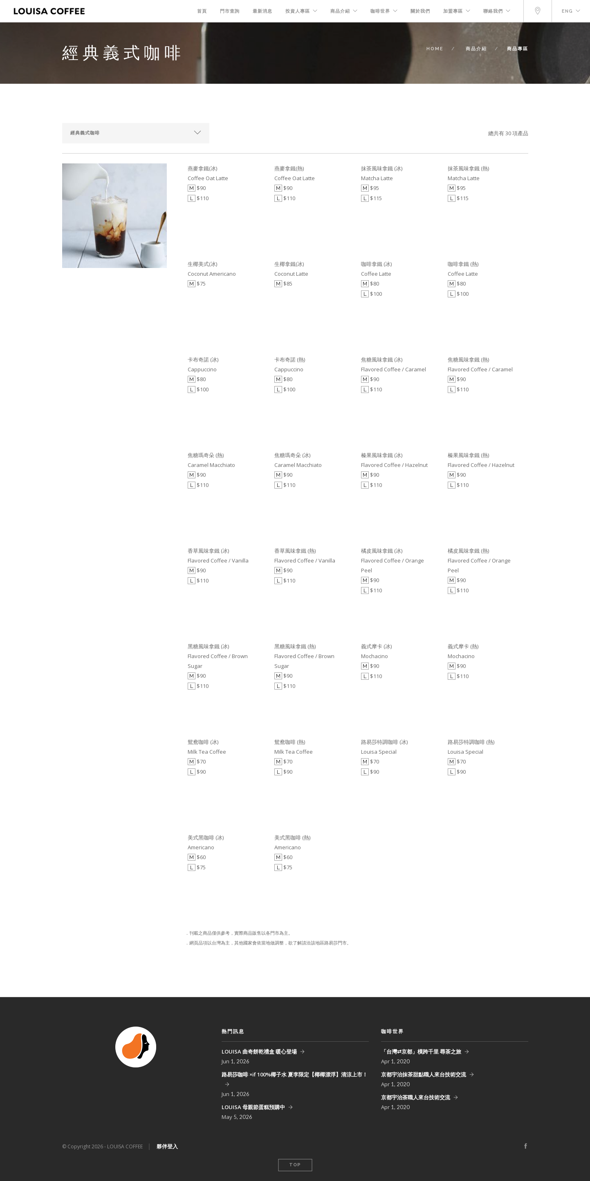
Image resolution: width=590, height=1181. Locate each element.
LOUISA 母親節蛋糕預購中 (253, 1107)
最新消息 (262, 11)
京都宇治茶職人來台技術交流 (415, 1097)
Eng (567, 11)
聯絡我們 (493, 11)
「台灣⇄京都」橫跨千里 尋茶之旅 (421, 1051)
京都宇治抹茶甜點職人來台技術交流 (423, 1074)
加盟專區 (453, 11)
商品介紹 (340, 11)
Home (435, 48)
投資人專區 (297, 11)
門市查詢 (230, 11)
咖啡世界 (380, 11)
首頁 (202, 11)
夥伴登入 (167, 1146)
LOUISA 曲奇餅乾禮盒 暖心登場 (259, 1051)
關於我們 (420, 11)
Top (295, 1165)
